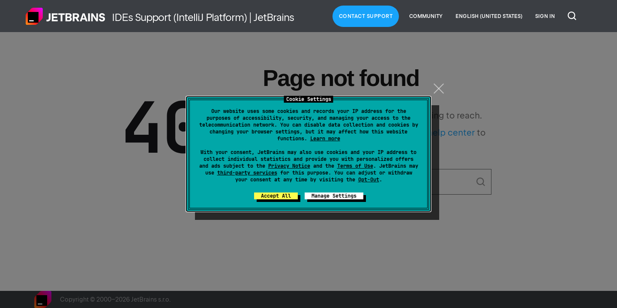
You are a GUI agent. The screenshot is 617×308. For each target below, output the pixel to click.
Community (426, 16)
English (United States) (488, 16)
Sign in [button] (545, 16)
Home (65, 16)
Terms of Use (355, 166)
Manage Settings (333, 195)
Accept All (276, 195)
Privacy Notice (289, 166)
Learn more (325, 138)
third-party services (247, 172)
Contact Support (366, 16)
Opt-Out (368, 179)
